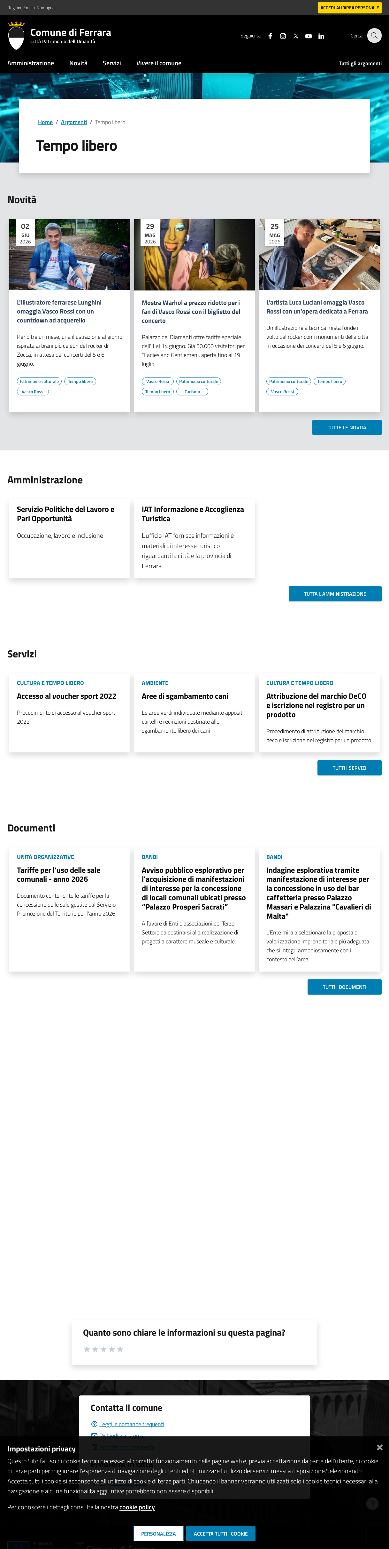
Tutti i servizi (349, 768)
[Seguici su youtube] (304, 35)
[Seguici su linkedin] (317, 35)
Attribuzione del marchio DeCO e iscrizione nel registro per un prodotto (316, 705)
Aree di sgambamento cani (185, 696)
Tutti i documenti (344, 987)
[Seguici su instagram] (279, 35)
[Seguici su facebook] (266, 35)
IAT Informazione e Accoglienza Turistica (193, 513)
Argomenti (74, 122)
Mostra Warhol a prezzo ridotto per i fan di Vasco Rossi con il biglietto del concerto (191, 311)
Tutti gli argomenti (360, 63)
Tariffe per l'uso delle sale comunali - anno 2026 (58, 874)
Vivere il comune (158, 63)
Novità (78, 63)
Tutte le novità (347, 427)
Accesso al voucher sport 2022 (66, 696)
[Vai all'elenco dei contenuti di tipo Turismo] (192, 391)
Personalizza (158, 1533)
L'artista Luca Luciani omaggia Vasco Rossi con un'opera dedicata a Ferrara (317, 307)
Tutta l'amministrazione (335, 594)
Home (45, 122)
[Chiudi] (379, 1446)
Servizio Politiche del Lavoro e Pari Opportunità (65, 513)
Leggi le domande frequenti (127, 1424)
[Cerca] (374, 35)
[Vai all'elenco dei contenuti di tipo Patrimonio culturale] (39, 381)
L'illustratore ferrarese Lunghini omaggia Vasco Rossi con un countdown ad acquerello (59, 311)
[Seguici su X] (292, 35)
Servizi (112, 63)
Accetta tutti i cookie (221, 1533)
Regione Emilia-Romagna (31, 7)
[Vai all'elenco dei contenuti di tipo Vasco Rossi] (33, 391)
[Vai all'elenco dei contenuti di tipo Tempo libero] (80, 381)
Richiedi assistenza (118, 1435)
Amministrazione (30, 63)
